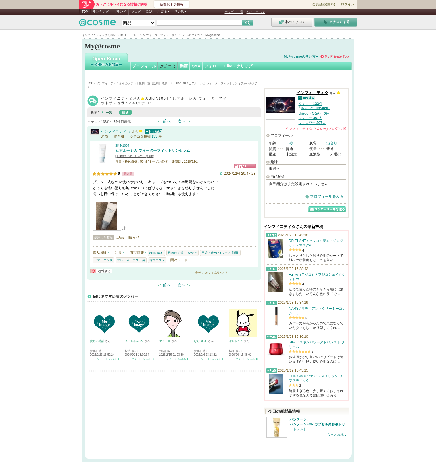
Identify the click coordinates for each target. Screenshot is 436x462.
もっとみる (335, 435)
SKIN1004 (122, 145)
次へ (181, 121)
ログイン (347, 4)
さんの (315, 129)
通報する (101, 271)
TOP (85, 11)
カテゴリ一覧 (234, 12)
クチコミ (168, 66)
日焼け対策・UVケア (182, 252)
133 (154, 136)
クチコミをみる (107, 358)
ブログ (136, 11)
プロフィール (144, 66)
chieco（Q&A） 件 (314, 113)
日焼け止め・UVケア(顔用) (135, 156)
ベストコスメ (256, 12)
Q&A (149, 11)
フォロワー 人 (312, 123)
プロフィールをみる (326, 196)
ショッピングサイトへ (245, 166)
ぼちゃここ (236, 341)
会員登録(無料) (323, 4)
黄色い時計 (97, 341)
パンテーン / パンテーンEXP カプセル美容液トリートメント (317, 424)
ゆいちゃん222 (134, 341)
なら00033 (201, 341)
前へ (167, 121)
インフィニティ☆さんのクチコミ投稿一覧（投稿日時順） (133, 83)
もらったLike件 (315, 108)
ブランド (120, 11)
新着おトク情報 (171, 5)
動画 (184, 66)
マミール (165, 341)
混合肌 (331, 143)
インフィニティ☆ (115, 131)
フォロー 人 (310, 118)
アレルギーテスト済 (131, 260)
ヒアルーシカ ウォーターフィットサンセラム (152, 150)
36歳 (289, 143)
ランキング (101, 11)
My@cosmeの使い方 (300, 56)
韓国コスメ (157, 260)
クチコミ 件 (310, 104)
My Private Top (337, 56)
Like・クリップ (238, 66)
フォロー (212, 66)
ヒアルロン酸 (103, 260)
